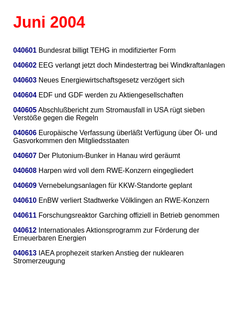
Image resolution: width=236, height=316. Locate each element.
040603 (26, 80)
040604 (26, 95)
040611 (24, 215)
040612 (24, 230)
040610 (24, 200)
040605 (24, 110)
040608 (24, 170)
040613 (24, 253)
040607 (24, 155)
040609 (24, 185)
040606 (24, 132)
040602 (24, 65)
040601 (24, 50)
